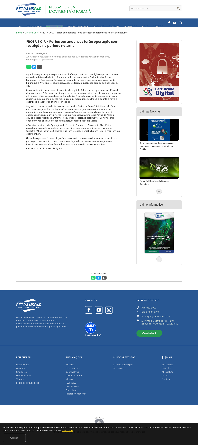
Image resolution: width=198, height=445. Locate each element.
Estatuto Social (23, 374)
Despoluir (166, 366)
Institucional (22, 363)
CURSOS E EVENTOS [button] (74, 22)
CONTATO (150, 22)
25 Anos (20, 377)
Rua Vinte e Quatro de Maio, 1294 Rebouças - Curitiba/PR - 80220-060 (159, 321)
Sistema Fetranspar (123, 363)
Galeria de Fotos (74, 374)
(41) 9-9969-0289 (150, 310)
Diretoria (20, 366)
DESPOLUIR (109, 22)
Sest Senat (118, 366)
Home (19, 31)
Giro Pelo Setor (32, 31)
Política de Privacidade (27, 381)
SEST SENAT (94, 22)
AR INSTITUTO (124, 22)
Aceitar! (183, 437)
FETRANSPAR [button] (33, 22)
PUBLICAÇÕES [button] (52, 22)
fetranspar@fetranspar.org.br (156, 315)
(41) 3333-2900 (148, 306)
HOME (19, 22)
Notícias (70, 363)
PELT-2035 (71, 381)
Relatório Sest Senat (76, 392)
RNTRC (138, 22)
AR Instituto (167, 370)
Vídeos (69, 377)
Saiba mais (95, 438)
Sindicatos (21, 370)
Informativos (72, 370)
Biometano (71, 388)
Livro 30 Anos (72, 385)
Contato (149, 332)
